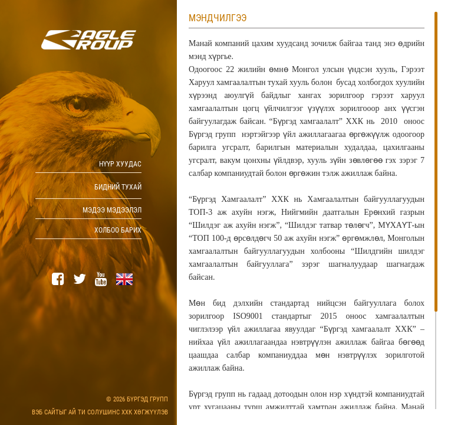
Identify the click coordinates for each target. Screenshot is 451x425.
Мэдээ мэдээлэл (112, 210)
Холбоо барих (117, 230)
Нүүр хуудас (120, 164)
